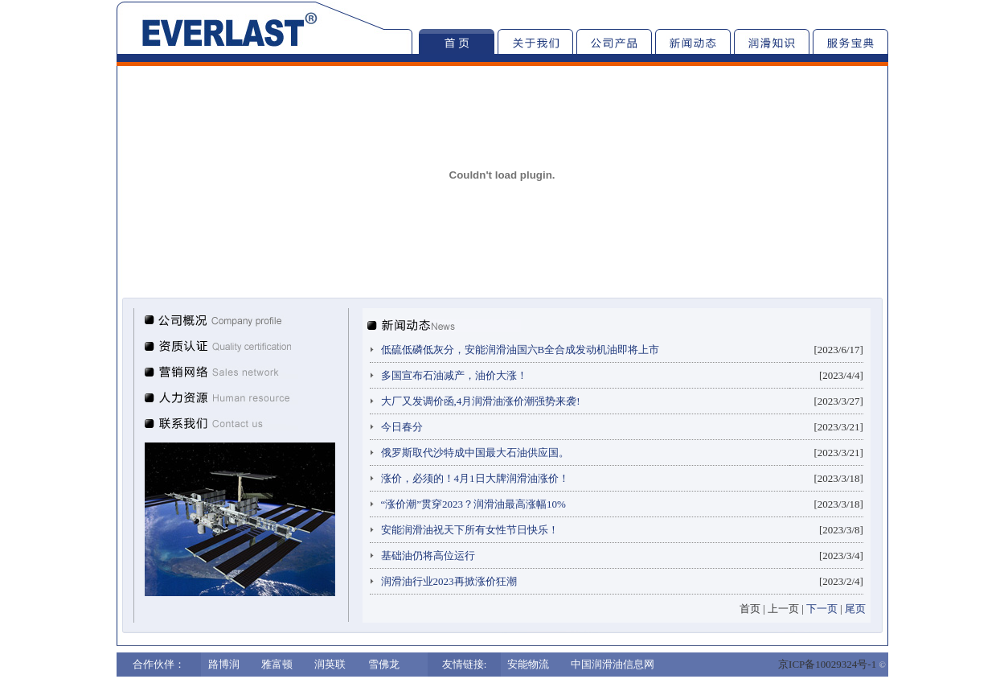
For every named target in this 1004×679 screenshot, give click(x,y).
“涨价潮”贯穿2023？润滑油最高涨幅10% (473, 504)
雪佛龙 (384, 664)
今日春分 (402, 427)
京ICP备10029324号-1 (827, 664)
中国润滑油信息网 (612, 664)
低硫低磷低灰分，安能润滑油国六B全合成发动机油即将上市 (520, 350)
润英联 (330, 664)
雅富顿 (277, 664)
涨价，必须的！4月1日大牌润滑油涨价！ (475, 478)
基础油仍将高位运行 (428, 555)
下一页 (822, 609)
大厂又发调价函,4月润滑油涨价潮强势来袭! (480, 401)
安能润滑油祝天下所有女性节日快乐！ (470, 530)
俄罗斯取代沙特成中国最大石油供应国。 (475, 452)
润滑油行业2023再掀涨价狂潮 (449, 581)
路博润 (224, 664)
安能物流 (528, 664)
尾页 (855, 609)
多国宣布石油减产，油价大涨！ (454, 375)
